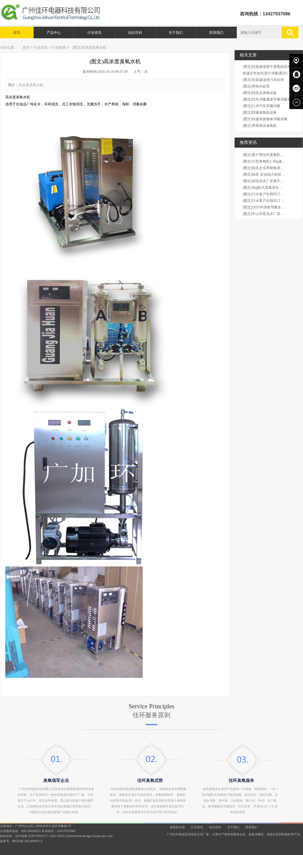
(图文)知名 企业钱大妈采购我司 (264, 174)
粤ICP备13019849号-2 (27, 841)
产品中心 (54, 32)
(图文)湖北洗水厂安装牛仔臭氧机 (264, 181)
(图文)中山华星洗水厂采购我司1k (264, 214)
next (287, 427)
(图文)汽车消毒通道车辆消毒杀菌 (268, 99)
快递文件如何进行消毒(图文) (265, 73)
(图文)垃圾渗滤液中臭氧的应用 (267, 67)
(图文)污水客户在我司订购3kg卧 (264, 194)
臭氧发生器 (177, 827)
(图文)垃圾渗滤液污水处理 (263, 80)
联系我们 (216, 32)
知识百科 (135, 32)
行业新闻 (59, 47)
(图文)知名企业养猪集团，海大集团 (264, 168)
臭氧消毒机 (256, 834)
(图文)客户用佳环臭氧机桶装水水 (264, 155)
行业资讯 (94, 32)
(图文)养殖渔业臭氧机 (260, 125)
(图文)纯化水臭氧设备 (260, 93)
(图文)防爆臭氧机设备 (260, 112)
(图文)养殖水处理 (256, 86)
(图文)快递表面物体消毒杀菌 (265, 119)
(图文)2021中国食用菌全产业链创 (264, 207)
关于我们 (176, 32)
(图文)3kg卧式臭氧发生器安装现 (264, 187)
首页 (16, 32)
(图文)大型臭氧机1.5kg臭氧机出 (264, 161)
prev (15, 427)
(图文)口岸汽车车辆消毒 (261, 106)
